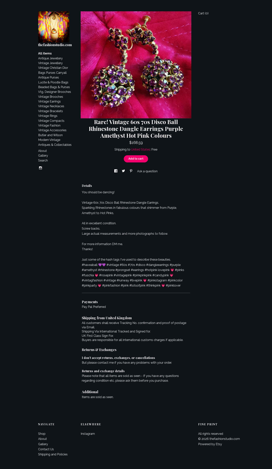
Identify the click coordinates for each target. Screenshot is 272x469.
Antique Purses (48, 77)
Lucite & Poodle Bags (53, 82)
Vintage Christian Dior (53, 68)
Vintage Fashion (49, 125)
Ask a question (147, 171)
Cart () (203, 13)
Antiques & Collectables (55, 145)
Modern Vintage (49, 140)
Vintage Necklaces (51, 106)
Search (43, 160)
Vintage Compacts (51, 121)
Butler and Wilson (50, 135)
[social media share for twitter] (124, 171)
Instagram (88, 434)
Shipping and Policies (53, 454)
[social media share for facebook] (116, 171)
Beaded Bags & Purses (54, 87)
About (42, 151)
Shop (42, 434)
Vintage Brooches (50, 97)
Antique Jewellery (50, 58)
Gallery (43, 155)
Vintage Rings (47, 116)
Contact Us (46, 449)
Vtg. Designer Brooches (54, 92)
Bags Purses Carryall (52, 73)
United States (140, 149)
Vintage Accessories (52, 130)
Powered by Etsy (210, 444)
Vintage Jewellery (50, 63)
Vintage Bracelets (50, 111)
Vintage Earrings (49, 101)
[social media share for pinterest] (131, 171)
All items (45, 53)
